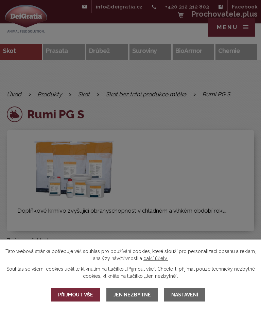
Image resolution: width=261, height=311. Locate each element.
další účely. (155, 258)
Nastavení (184, 294)
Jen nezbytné (132, 294)
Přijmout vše (75, 294)
